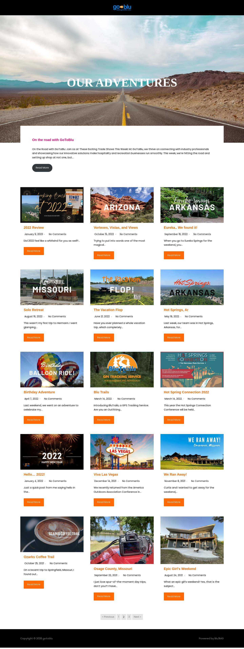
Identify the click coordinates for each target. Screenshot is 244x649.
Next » (138, 618)
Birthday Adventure (40, 393)
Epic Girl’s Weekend (181, 570)
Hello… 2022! (35, 475)
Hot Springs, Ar (177, 310)
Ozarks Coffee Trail (40, 558)
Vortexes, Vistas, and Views (117, 228)
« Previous (108, 618)
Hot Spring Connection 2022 (187, 393)
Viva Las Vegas (106, 475)
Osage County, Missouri (114, 570)
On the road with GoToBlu (54, 140)
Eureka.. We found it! (181, 228)
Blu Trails (102, 393)
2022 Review (34, 228)
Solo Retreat (34, 310)
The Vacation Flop (109, 310)
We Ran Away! (176, 475)
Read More (42, 168)
